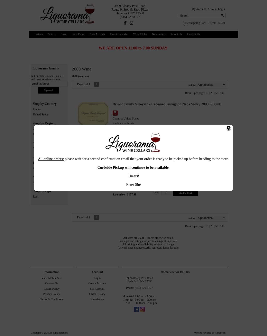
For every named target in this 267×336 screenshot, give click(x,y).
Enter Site (133, 156)
